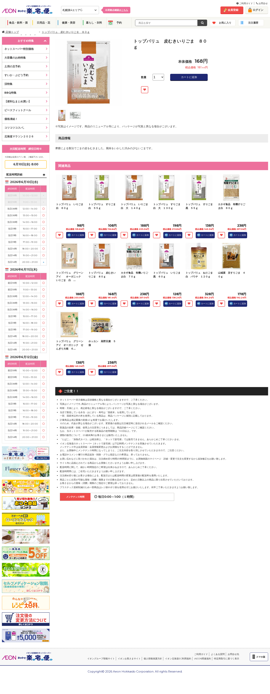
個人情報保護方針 (153, 658)
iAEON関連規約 (202, 658)
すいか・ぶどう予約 (16, 75)
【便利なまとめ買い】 (17, 101)
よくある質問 (218, 654)
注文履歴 (253, 22)
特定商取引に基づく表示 (226, 658)
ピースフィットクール (17, 110)
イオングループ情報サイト (101, 658)
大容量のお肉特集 (15, 57)
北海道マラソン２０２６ (19, 136)
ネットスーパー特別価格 (19, 49)
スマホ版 (260, 656)
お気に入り (225, 22)
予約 (119, 22)
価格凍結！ (11, 119)
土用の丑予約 (12, 66)
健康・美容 (68, 22)
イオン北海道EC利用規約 (178, 658)
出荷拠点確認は (116, 10)
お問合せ (262, 3)
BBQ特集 (10, 92)
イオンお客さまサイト (129, 658)
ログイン (258, 10)
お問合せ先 (233, 654)
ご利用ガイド (244, 3)
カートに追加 (189, 77)
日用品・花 (43, 22)
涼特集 (8, 84)
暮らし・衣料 (94, 22)
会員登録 (233, 10)
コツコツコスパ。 (15, 127)
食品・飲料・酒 (18, 22)
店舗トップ (10, 32)
